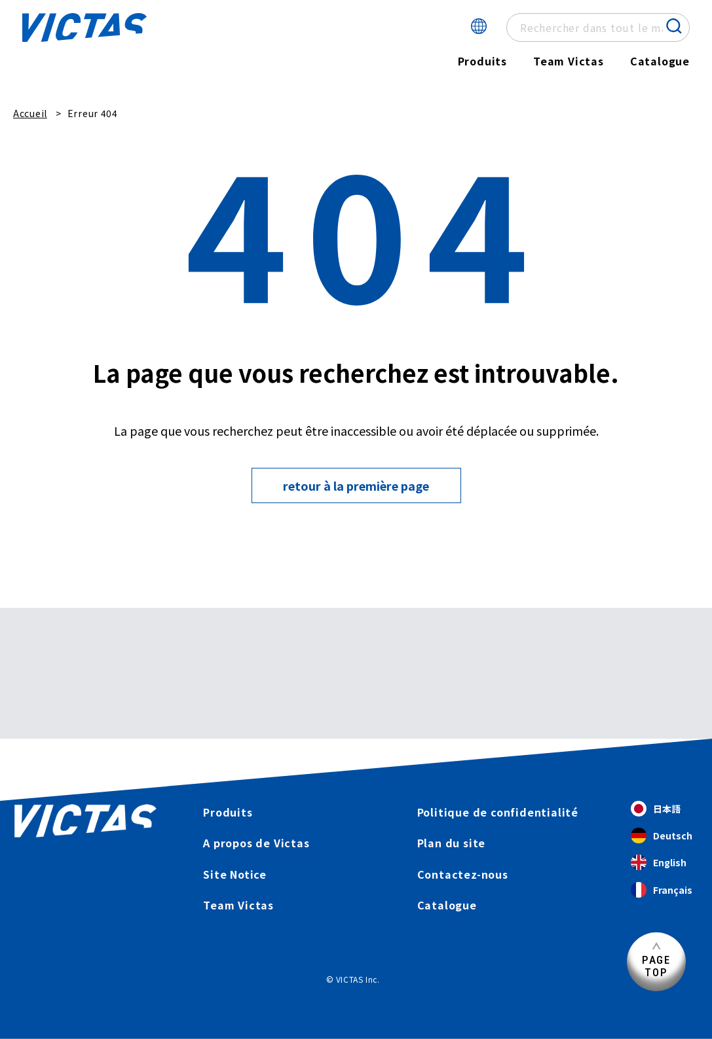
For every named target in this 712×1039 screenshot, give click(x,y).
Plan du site (451, 843)
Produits (482, 61)
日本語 (656, 809)
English (658, 862)
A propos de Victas (256, 843)
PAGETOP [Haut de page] (656, 966)
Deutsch (661, 836)
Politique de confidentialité (497, 812)
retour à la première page (356, 485)
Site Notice (235, 874)
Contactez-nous (462, 874)
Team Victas (568, 61)
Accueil (30, 113)
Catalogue (660, 61)
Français (661, 890)
